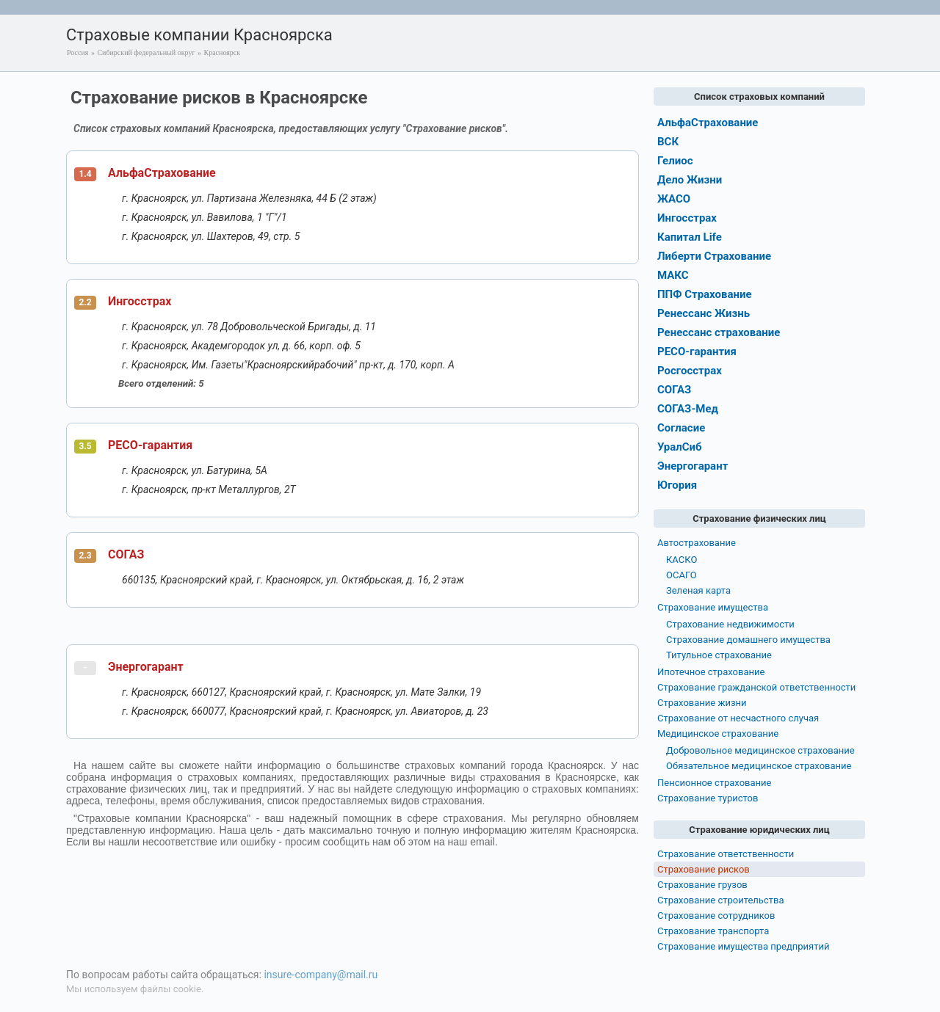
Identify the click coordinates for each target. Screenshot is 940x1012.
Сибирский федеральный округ (146, 52)
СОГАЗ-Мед (687, 408)
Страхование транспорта (713, 930)
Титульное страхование (719, 654)
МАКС (673, 275)
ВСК (668, 141)
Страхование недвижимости (730, 624)
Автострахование (696, 542)
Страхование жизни (702, 702)
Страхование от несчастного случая (738, 718)
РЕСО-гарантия (150, 445)
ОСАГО (681, 574)
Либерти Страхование (714, 256)
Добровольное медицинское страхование (760, 750)
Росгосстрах (689, 370)
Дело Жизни (689, 179)
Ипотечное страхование (710, 671)
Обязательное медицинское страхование (758, 765)
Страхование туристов (707, 798)
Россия (77, 52)
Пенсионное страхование (714, 782)
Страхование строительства (720, 900)
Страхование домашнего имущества (748, 639)
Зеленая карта (698, 590)
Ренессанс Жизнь (703, 313)
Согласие (681, 427)
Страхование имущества (712, 607)
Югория (677, 485)
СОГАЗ (126, 554)
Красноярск (222, 52)
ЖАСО (673, 198)
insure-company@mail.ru (320, 974)
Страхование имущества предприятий (743, 946)
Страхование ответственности (725, 853)
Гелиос (675, 160)
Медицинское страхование (717, 733)
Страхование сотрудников (716, 915)
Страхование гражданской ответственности (756, 687)
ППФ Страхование (704, 294)
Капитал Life (689, 237)
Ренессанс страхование (718, 332)
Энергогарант (146, 667)
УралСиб (679, 447)
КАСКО (681, 559)
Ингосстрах (139, 301)
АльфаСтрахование (162, 173)
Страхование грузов (702, 884)
